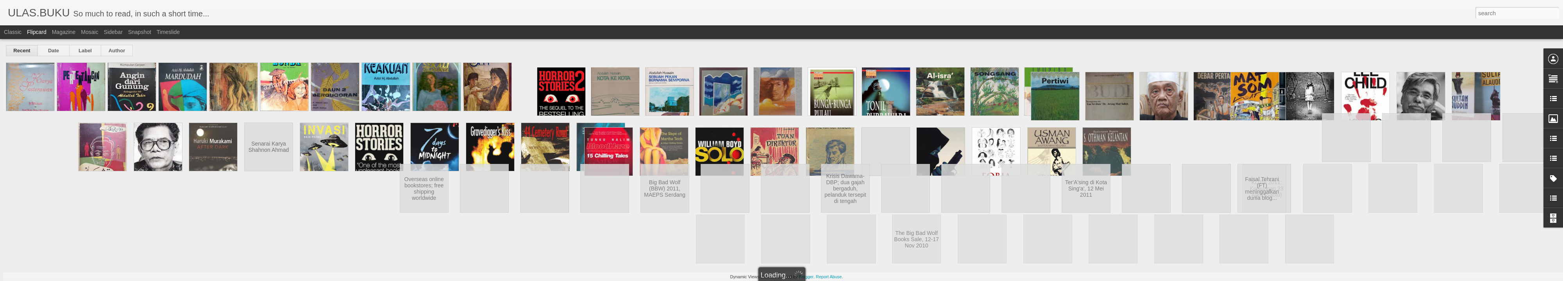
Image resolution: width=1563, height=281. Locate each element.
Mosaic (89, 32)
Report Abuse (829, 276)
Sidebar (113, 32)
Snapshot (139, 32)
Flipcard (36, 32)
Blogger (806, 276)
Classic (12, 32)
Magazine (64, 32)
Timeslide (168, 32)
